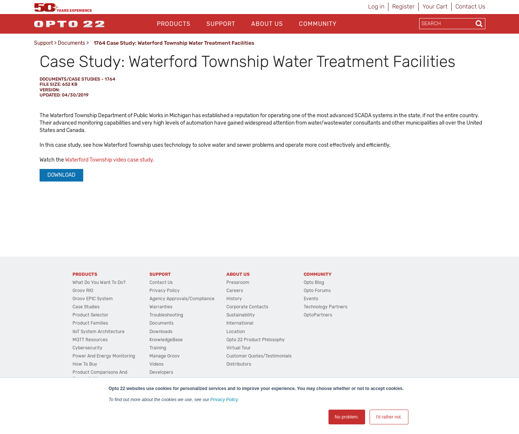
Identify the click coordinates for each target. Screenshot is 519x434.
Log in (376, 6)
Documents (71, 43)
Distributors (238, 364)
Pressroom (237, 282)
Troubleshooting (166, 315)
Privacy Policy (224, 399)
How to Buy (85, 364)
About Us (267, 23)
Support (220, 23)
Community (318, 23)
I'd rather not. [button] (389, 417)
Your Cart (435, 6)
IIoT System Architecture (99, 331)
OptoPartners (318, 315)
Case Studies (86, 306)
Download (61, 175)
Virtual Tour (238, 347)
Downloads (160, 331)
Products (174, 23)
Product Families (90, 323)
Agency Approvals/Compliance (182, 298)
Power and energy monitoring (104, 356)
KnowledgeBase (166, 339)
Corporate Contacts (247, 306)
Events (311, 298)
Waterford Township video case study (109, 160)
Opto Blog (314, 282)
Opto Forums (317, 290)
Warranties (160, 306)
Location (235, 331)
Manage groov (164, 356)
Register (403, 6)
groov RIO (83, 290)
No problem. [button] (347, 417)
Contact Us (470, 6)
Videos (156, 364)
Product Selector (90, 315)
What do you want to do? (99, 282)
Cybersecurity (87, 347)
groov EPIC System (93, 298)
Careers (234, 290)
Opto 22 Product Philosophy (255, 339)
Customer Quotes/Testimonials (258, 356)
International (239, 323)
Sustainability (240, 315)
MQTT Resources (90, 339)
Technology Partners (325, 306)
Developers (161, 372)
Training (157, 347)
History (234, 298)
